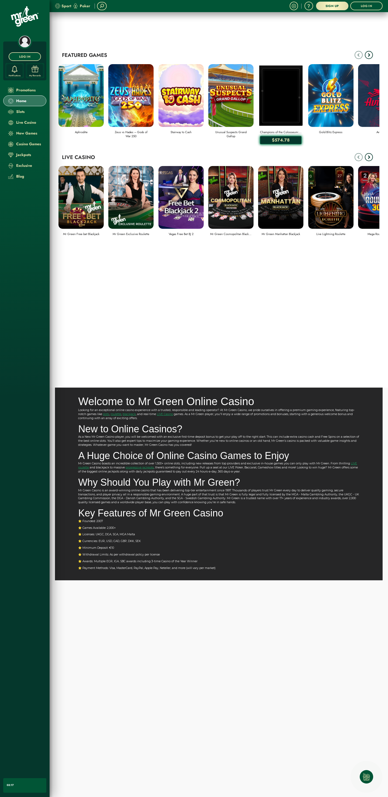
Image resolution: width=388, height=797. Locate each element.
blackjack (129, 414)
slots (106, 414)
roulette (115, 414)
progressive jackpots (140, 467)
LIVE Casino (165, 414)
